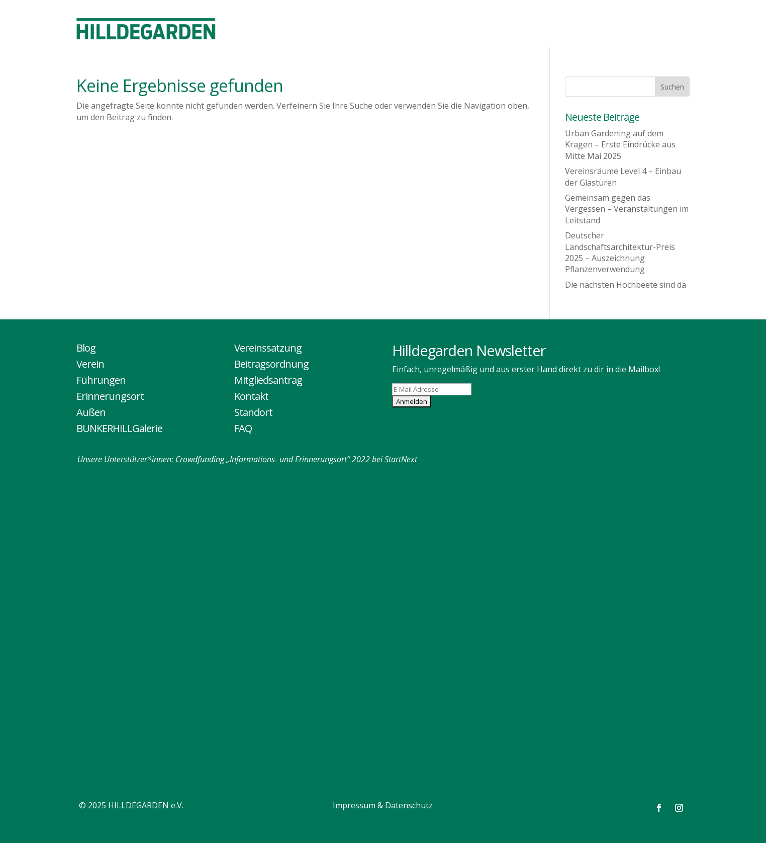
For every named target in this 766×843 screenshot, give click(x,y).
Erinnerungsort (110, 396)
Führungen (101, 380)
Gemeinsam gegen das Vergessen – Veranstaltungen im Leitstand (627, 209)
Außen (91, 412)
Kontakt (251, 396)
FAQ (243, 428)
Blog (85, 348)
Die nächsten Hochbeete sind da (625, 284)
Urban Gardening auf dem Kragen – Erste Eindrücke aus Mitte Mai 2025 (620, 144)
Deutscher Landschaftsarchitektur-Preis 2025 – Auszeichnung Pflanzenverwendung (620, 252)
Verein (90, 364)
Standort (253, 412)
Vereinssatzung (268, 348)
